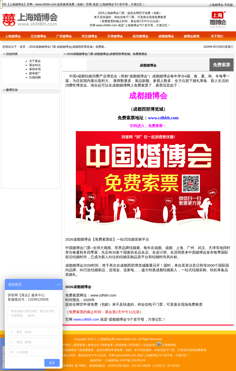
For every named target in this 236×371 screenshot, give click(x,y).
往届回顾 (35, 77)
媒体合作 (93, 345)
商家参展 (107, 345)
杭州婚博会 (140, 36)
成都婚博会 (166, 36)
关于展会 (35, 61)
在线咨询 (149, 345)
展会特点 (35, 65)
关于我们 (217, 36)
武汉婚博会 (89, 36)
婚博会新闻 (191, 36)
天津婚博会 (115, 36)
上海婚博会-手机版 (221, 5)
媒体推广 (35, 73)
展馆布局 (35, 69)
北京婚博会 (38, 36)
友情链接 (121, 345)
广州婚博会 (64, 36)
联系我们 (135, 345)
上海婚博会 (16, 4)
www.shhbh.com (45, 4)
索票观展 (79, 345)
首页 (23, 46)
